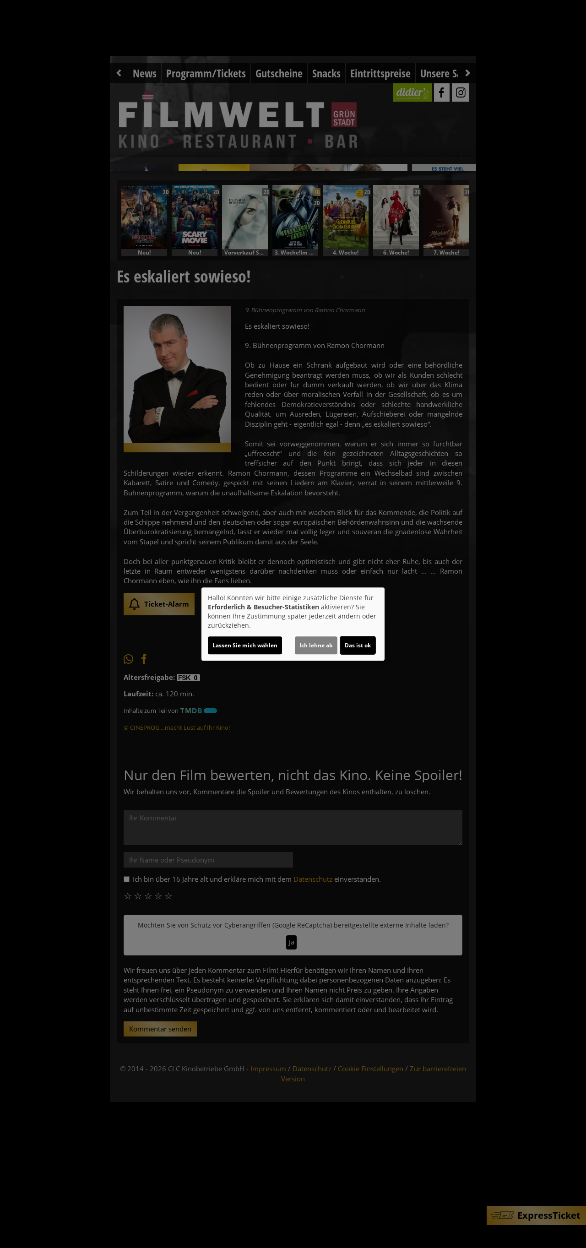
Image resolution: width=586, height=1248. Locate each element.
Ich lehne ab (316, 645)
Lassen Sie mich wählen (244, 645)
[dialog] (293, 624)
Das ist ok (358, 645)
